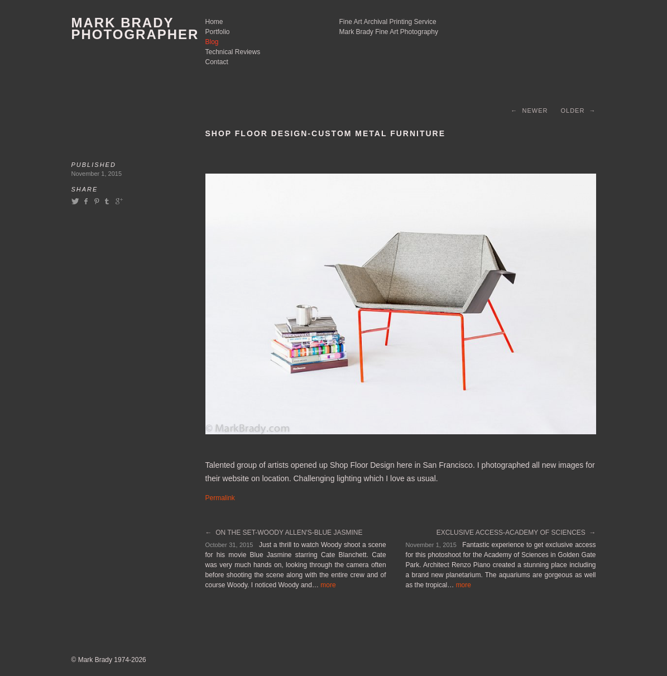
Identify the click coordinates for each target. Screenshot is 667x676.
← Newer (529, 110)
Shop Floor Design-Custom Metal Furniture (325, 133)
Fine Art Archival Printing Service (387, 22)
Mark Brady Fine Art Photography (388, 32)
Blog (212, 42)
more (327, 585)
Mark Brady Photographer (135, 28)
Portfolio (217, 32)
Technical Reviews (233, 52)
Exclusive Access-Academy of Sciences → (516, 532)
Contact (216, 62)
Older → (578, 110)
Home (214, 22)
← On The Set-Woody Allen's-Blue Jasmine (284, 532)
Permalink (220, 498)
